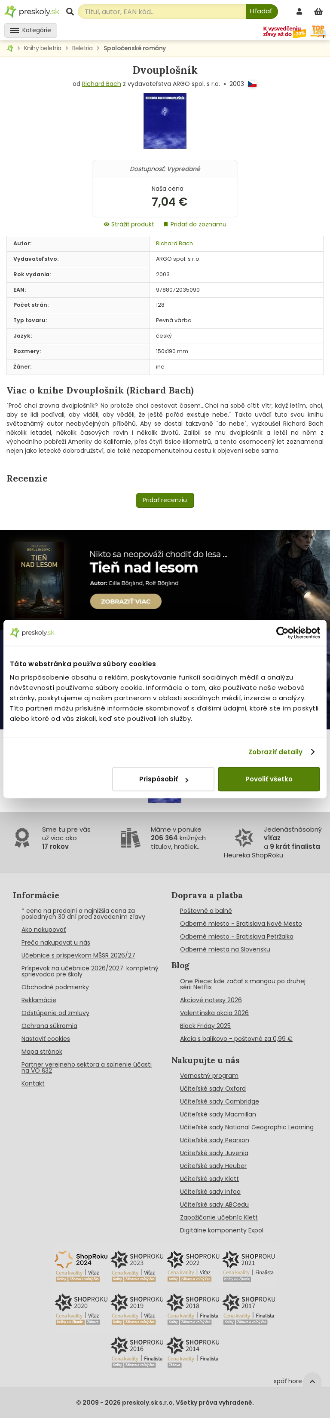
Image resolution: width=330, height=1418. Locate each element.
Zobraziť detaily (275, 751)
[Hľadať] (262, 11)
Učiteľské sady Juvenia (214, 1153)
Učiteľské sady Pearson (214, 1140)
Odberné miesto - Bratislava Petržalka (236, 936)
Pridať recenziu (165, 500)
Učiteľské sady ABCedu (214, 1204)
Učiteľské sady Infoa (210, 1191)
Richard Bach (101, 83)
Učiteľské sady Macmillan (218, 1114)
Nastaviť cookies (45, 1038)
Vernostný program (209, 1075)
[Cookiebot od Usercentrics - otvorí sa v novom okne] (282, 632)
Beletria (82, 48)
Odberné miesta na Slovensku (225, 949)
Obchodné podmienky (55, 987)
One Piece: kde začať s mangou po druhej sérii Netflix (243, 984)
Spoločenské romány (135, 48)
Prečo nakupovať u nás (55, 942)
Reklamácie (38, 1000)
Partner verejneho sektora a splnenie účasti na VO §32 (86, 1067)
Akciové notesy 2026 (211, 1000)
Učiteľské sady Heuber (213, 1166)
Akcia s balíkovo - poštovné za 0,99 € (236, 1038)
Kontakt (33, 1083)
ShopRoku (267, 855)
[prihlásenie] (300, 11)
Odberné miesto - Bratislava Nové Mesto (241, 923)
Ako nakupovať (43, 929)
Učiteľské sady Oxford (213, 1088)
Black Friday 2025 (205, 1026)
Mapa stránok (41, 1051)
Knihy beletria (42, 48)
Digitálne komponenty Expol (221, 1230)
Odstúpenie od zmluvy (55, 1013)
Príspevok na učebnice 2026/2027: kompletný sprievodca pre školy (90, 971)
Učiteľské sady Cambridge (219, 1101)
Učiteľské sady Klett (209, 1178)
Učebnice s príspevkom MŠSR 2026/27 (78, 955)
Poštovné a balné (206, 910)
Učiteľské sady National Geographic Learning (247, 1127)
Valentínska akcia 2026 (214, 1013)
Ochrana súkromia (49, 1026)
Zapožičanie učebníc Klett (219, 1217)
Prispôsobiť (163, 779)
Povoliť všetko (269, 779)
